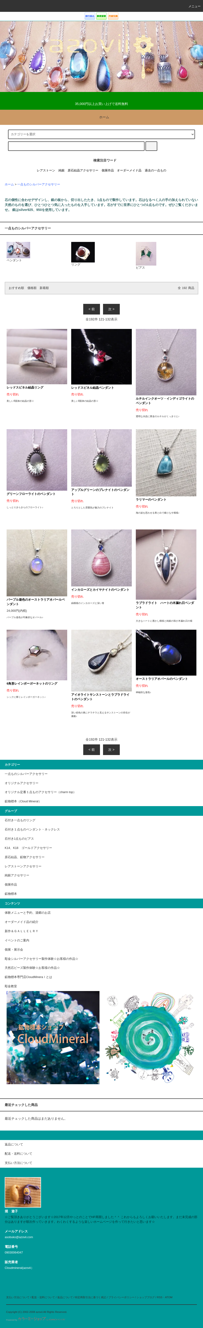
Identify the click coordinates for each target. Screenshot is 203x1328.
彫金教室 (11, 986)
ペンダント (18, 252)
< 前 (91, 309)
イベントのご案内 (17, 940)
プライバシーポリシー (121, 1297)
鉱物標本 (11, 894)
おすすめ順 (16, 288)
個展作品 (108, 170)
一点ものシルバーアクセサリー (38, 184)
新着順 (44, 288)
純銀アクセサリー (17, 875)
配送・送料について (43, 1297)
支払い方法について (17, 1297)
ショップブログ (146, 1297)
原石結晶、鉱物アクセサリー (25, 857)
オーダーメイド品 (129, 170)
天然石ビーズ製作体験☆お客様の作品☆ (32, 968)
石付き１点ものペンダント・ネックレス (32, 829)
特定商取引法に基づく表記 (90, 1297)
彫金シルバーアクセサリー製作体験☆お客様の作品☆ (41, 959)
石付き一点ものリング (20, 820)
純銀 (61, 170)
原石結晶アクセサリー (83, 170)
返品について (65, 1297)
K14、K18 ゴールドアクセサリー (28, 848)
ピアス (146, 255)
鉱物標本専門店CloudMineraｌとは (28, 977)
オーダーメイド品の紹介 (21, 922)
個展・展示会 (14, 949)
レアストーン (46, 170)
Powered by (35, 1320)
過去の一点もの (155, 170)
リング (83, 254)
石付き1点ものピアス (19, 838)
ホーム (101, 117)
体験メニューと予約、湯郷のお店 (28, 912)
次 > (111, 309)
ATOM (169, 1297)
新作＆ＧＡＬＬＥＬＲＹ (23, 931)
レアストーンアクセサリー (23, 866)
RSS (159, 1297)
